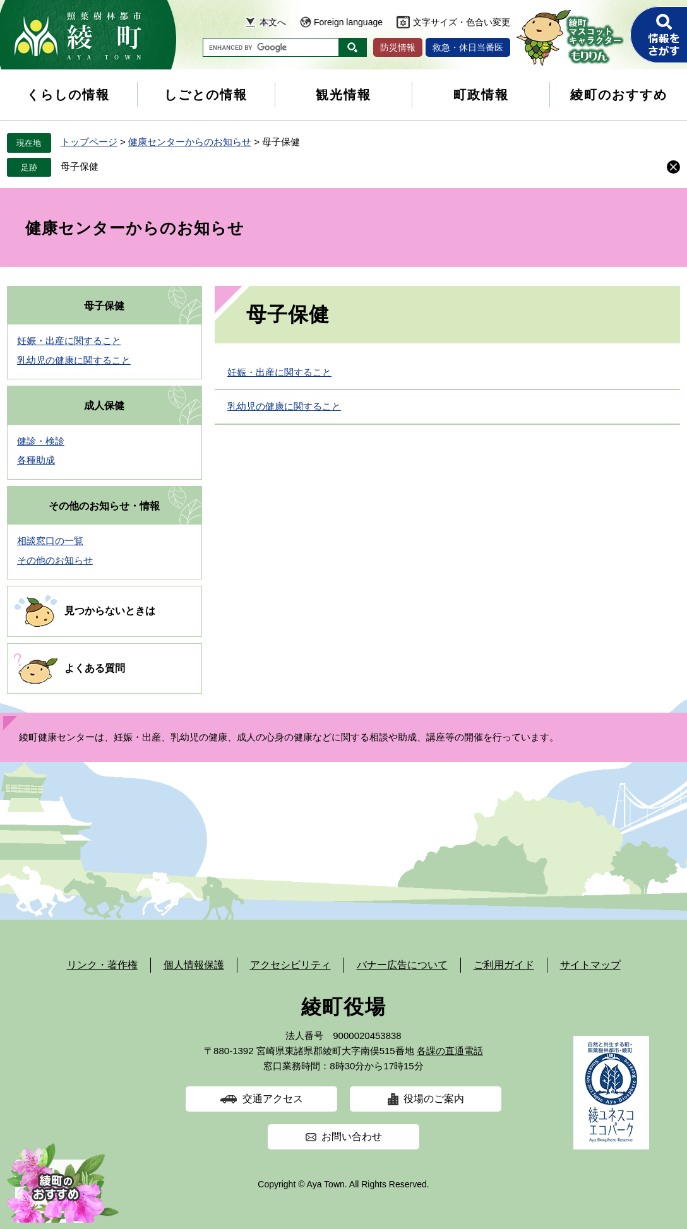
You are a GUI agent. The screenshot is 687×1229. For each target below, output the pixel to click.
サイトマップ (590, 964)
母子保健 (80, 166)
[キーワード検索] (270, 47)
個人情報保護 (194, 964)
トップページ (89, 141)
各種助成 (36, 459)
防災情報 (397, 47)
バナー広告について (402, 964)
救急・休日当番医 (468, 47)
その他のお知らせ (55, 560)
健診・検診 (40, 441)
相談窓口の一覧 (50, 540)
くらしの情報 (68, 95)
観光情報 (343, 95)
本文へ (273, 22)
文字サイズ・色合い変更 (461, 22)
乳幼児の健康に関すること (284, 406)
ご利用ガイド (504, 964)
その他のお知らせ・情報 (104, 506)
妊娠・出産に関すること (279, 372)
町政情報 (481, 95)
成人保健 (104, 405)
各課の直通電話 (450, 1050)
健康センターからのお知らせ (189, 141)
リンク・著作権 (102, 964)
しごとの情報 (206, 95)
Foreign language (348, 22)
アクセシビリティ (290, 964)
